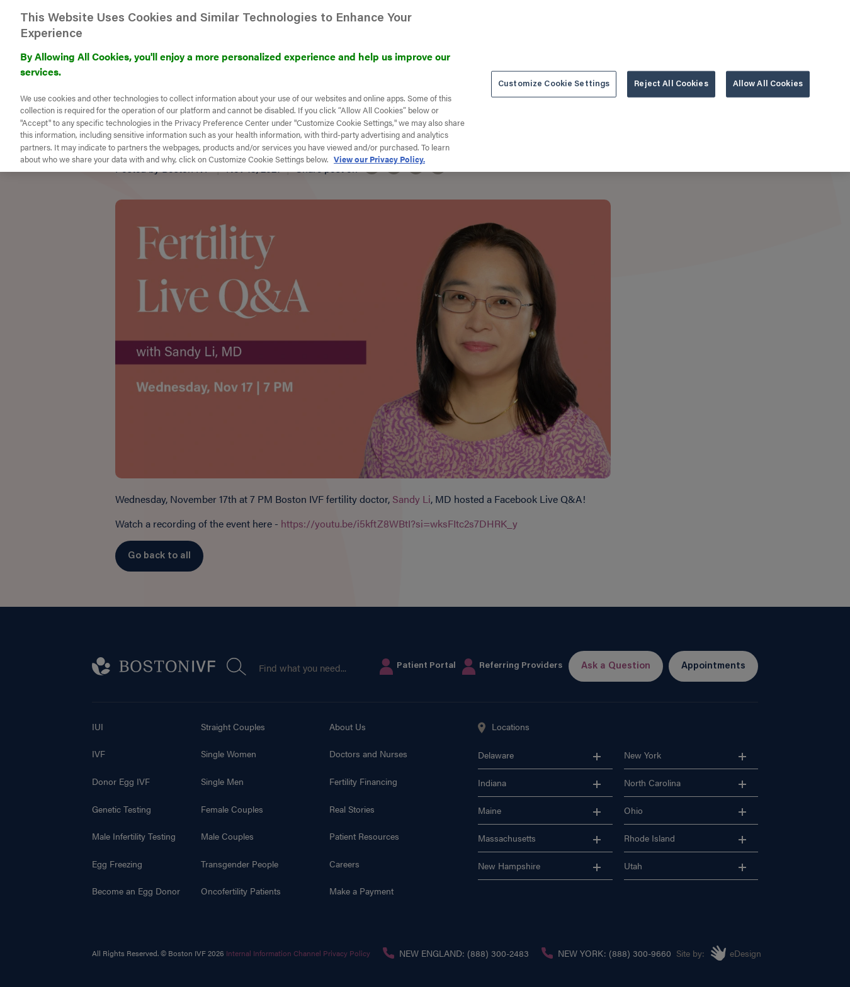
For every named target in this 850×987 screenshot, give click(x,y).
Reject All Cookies (671, 74)
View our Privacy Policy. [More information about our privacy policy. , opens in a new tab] (379, 149)
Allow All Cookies (768, 74)
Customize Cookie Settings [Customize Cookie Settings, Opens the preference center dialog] (553, 74)
